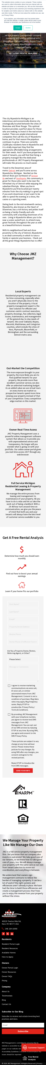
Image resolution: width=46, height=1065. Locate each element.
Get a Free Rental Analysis (23, 53)
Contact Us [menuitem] (6, 994)
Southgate (21, 178)
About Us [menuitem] (5, 981)
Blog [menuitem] (4, 990)
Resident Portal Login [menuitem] (11, 934)
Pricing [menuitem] (4, 970)
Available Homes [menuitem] (9, 942)
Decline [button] (28, 28)
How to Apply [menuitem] (7, 947)
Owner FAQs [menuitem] (7, 966)
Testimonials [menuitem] (7, 985)
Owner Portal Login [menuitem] (10, 957)
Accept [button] (17, 28)
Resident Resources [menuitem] (10, 938)
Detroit (12, 170)
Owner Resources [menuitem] (9, 962)
